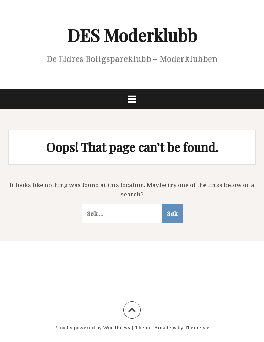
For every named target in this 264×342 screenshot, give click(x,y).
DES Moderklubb (132, 35)
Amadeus (165, 327)
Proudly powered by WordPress (92, 327)
